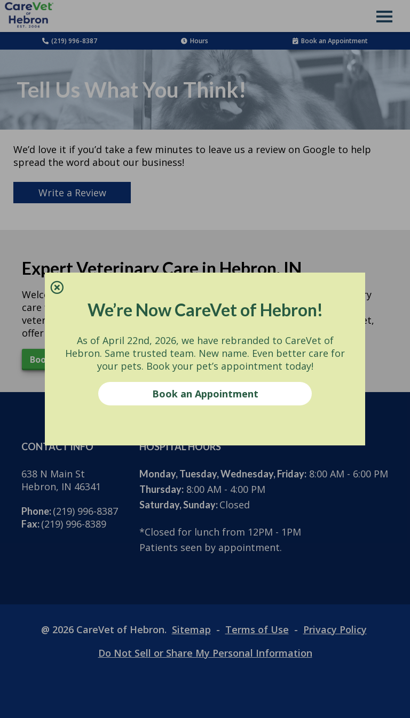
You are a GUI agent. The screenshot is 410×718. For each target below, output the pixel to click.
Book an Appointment (205, 393)
